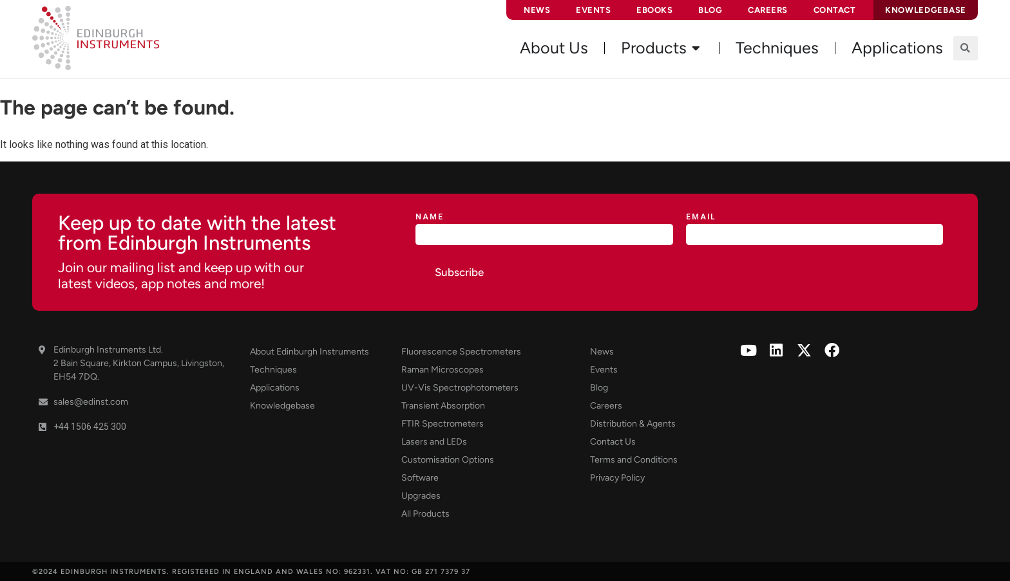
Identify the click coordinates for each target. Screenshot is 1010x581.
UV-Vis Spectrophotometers (460, 387)
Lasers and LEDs (434, 441)
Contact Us (613, 441)
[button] (965, 48)
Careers (768, 10)
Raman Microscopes (442, 369)
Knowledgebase (282, 405)
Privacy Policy (617, 477)
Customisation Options (447, 459)
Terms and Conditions (634, 459)
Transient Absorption (443, 405)
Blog (710, 10)
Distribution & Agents (633, 423)
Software (420, 477)
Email (701, 217)
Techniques (273, 369)
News (537, 10)
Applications (275, 387)
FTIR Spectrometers (442, 423)
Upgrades (421, 495)
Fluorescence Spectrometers (461, 351)
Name (429, 217)
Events (593, 10)
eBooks (654, 10)
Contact (835, 10)
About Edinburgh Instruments (309, 351)
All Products (425, 513)
